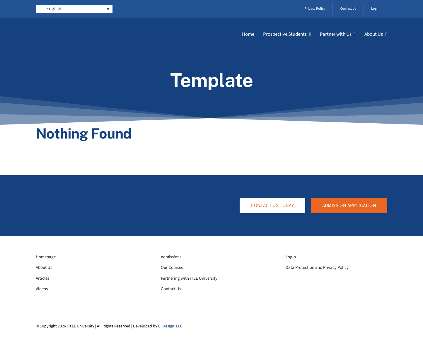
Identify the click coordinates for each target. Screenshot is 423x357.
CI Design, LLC (170, 326)
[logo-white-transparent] (69, 27)
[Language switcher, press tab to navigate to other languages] (74, 8)
